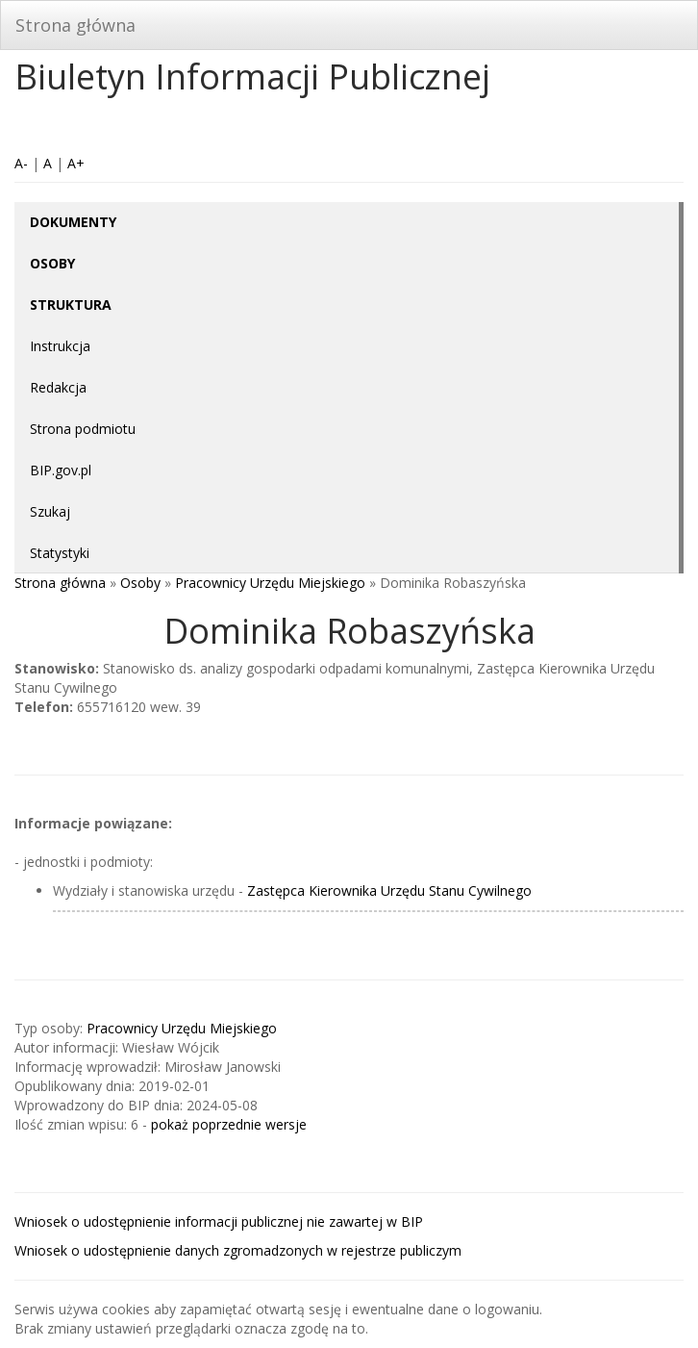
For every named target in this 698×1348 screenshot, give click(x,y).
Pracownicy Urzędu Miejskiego (270, 582)
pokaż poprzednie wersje (229, 1124)
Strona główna (75, 25)
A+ (76, 163)
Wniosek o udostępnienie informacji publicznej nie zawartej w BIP (218, 1221)
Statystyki (59, 553)
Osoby (140, 582)
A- (21, 163)
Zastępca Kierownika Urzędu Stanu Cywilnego (389, 890)
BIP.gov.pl (60, 470)
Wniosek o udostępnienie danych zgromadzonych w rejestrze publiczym (237, 1250)
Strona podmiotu (83, 429)
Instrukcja (60, 346)
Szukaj (50, 511)
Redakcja (58, 387)
